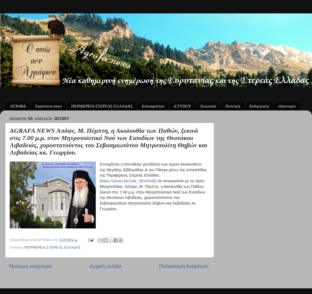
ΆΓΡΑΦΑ (18, 106)
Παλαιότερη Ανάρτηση (183, 266)
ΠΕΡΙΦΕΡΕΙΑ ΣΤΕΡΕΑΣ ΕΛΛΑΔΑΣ (102, 106)
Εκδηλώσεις (259, 106)
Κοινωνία (208, 106)
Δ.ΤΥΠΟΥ (182, 106)
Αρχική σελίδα (105, 266)
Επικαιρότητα (153, 106)
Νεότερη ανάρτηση (30, 266)
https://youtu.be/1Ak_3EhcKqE (128, 181)
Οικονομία (287, 106)
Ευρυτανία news (48, 106)
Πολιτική (232, 106)
